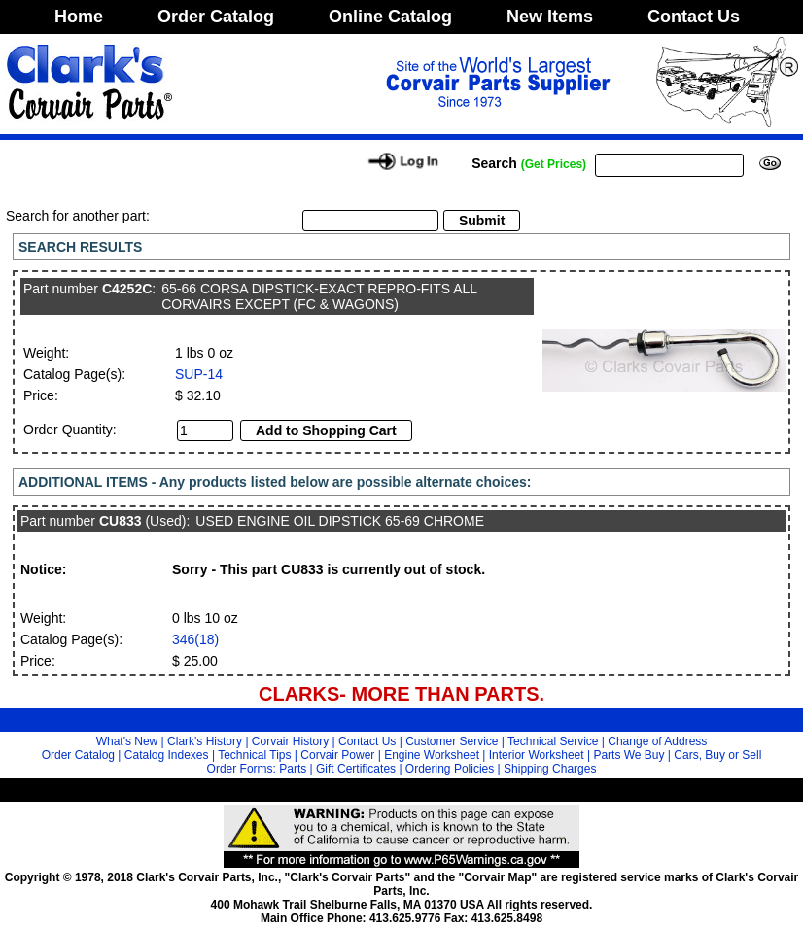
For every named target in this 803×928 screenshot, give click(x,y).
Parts (292, 768)
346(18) (195, 639)
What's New (127, 741)
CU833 (120, 521)
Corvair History (290, 741)
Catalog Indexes (166, 755)
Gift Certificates (356, 768)
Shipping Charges (550, 768)
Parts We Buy (628, 755)
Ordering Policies (449, 768)
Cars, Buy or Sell (717, 755)
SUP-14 (199, 374)
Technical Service (552, 741)
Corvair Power (337, 755)
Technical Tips (254, 755)
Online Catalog (390, 16)
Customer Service (451, 741)
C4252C (127, 288)
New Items (549, 16)
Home (78, 16)
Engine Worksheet (431, 755)
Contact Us (693, 16)
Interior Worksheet (536, 755)
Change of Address (657, 741)
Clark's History (204, 741)
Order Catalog (215, 16)
